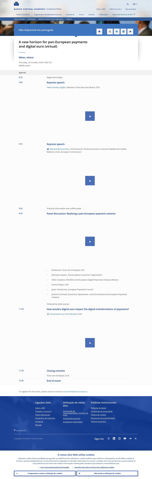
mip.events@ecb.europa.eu (75, 391)
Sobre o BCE (100, 9)
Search (127, 4)
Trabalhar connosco (43, 411)
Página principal (19, 19)
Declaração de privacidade (102, 411)
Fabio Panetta (53, 87)
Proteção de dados (98, 408)
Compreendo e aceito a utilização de (45, 473)
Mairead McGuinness (59, 149)
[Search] (116, 3)
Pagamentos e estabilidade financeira (48, 14)
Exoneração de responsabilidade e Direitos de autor (75, 413)
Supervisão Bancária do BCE (124, 14)
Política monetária (23, 14)
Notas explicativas (42, 415)
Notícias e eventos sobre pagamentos (50, 19)
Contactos (39, 421)
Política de (98, 415)
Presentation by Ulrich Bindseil (63, 314)
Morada (38, 425)
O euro (81, 14)
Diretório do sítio (21, 430)
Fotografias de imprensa (45, 418)
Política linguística (98, 421)
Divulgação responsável (72, 422)
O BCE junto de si (115, 9)
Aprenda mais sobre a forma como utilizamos (94, 467)
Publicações (103, 14)
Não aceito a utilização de (107, 473)
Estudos (92, 14)
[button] (131, 4)
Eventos (69, 19)
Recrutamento (131, 9)
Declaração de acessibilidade (103, 418)
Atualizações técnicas (71, 418)
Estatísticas (70, 14)
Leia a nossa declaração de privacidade (54, 467)
